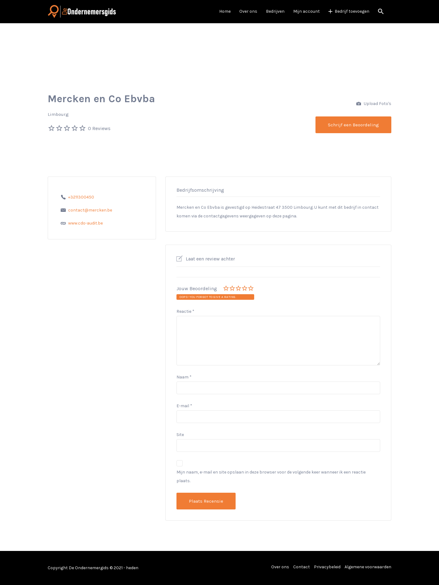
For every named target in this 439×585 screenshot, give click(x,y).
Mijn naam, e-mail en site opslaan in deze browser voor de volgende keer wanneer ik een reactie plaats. (271, 476)
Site (180, 434)
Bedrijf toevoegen (352, 11)
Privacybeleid (327, 567)
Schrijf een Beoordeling (353, 125)
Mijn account (306, 11)
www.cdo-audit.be (85, 223)
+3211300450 (81, 197)
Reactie (185, 311)
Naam (184, 377)
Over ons (248, 11)
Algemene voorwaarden (368, 567)
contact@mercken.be (90, 210)
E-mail (184, 405)
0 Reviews (99, 128)
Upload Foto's (373, 103)
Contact (301, 567)
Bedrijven (275, 11)
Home (225, 11)
